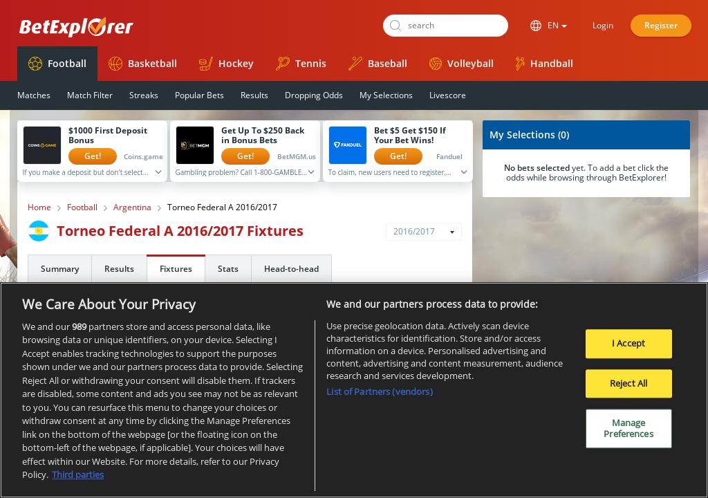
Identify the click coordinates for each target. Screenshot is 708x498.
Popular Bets (199, 95)
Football (57, 64)
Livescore (447, 95)
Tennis (301, 64)
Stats (228, 269)
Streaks (143, 95)
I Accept (628, 348)
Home (39, 207)
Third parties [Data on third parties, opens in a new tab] (78, 480)
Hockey (226, 64)
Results (254, 95)
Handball (544, 64)
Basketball (143, 64)
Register (661, 25)
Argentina (132, 207)
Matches (33, 95)
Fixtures (176, 269)
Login (603, 25)
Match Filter (90, 95)
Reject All (628, 388)
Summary (60, 269)
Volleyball (461, 63)
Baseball (377, 64)
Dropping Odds (314, 95)
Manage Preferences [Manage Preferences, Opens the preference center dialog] (628, 433)
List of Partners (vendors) (379, 396)
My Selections (386, 95)
